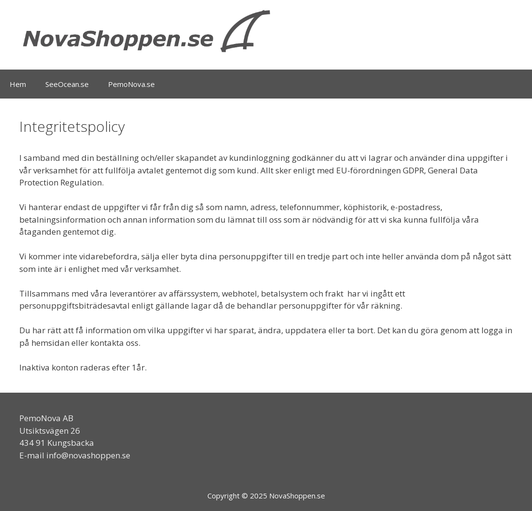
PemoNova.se (131, 84)
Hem (18, 84)
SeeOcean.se (67, 84)
